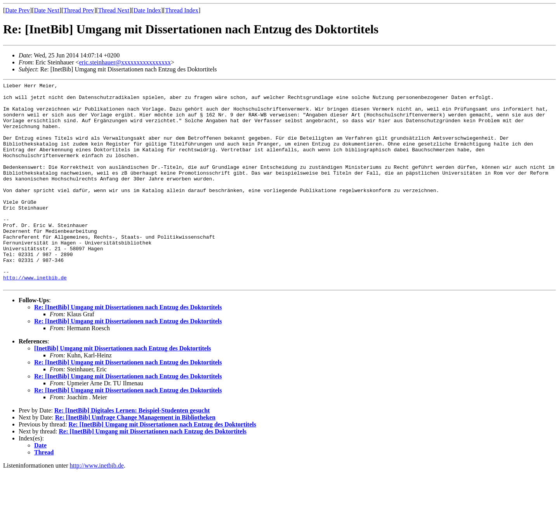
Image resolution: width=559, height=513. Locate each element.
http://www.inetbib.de (35, 317)
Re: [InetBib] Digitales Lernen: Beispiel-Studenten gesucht (132, 451)
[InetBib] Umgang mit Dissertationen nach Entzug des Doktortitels (122, 389)
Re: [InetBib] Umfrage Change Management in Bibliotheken (135, 458)
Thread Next (113, 10)
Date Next (46, 10)
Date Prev (17, 10)
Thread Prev (78, 10)
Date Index (147, 10)
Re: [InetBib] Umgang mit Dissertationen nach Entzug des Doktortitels (128, 348)
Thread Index (181, 10)
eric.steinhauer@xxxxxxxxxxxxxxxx (125, 62)
